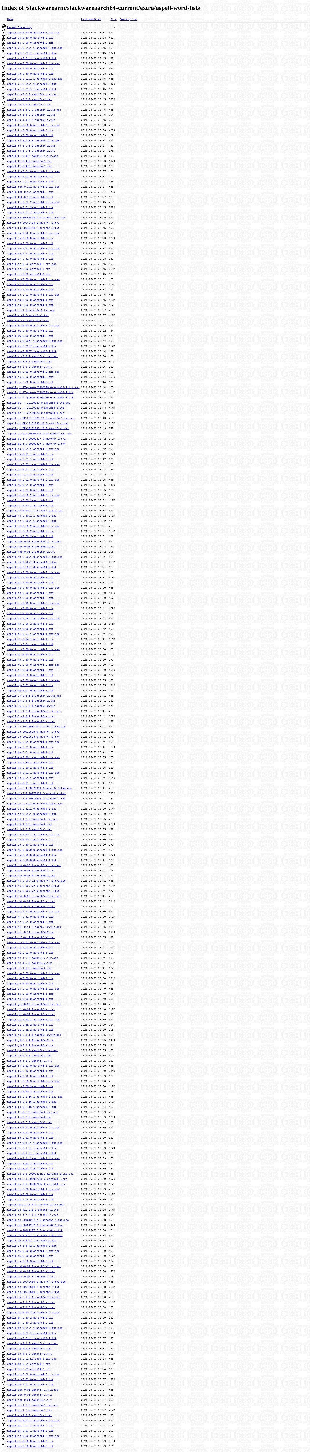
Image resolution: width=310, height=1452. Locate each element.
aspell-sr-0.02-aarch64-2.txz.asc (32, 264)
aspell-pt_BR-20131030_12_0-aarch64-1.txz (38, 423)
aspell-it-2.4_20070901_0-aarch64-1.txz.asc (39, 788)
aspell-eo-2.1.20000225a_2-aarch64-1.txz (37, 1179)
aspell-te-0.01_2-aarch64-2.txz (30, 207)
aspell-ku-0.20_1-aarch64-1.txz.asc (33, 757)
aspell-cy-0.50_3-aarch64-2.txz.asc (33, 1251)
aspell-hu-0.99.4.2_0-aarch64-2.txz (33, 886)
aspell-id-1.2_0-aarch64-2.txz (29, 824)
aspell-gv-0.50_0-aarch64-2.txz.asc (33, 973)
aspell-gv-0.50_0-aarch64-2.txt (30, 983)
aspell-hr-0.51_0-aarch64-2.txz (30, 916)
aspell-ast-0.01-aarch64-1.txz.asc (32, 1389)
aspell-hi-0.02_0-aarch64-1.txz (30, 947)
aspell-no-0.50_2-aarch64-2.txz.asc (33, 495)
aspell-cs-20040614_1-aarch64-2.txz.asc (36, 1281)
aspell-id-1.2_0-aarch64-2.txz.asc (32, 819)
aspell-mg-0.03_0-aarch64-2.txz (30, 685)
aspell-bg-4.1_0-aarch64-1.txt (29, 1353)
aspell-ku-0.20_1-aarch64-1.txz (30, 762)
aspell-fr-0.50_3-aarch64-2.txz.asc (33, 1081)
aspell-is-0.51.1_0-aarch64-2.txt (32, 814)
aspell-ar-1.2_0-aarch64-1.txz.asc (32, 1405)
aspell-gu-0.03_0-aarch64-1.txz (30, 993)
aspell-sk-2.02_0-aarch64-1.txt (30, 305)
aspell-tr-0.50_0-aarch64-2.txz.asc (33, 125)
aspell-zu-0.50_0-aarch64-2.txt (30, 42)
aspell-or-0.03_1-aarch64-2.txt (30, 474)
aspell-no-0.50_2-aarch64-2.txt (30, 505)
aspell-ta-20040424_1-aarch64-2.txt (33, 228)
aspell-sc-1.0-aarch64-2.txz (28, 315)
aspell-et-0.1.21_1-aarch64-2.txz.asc (35, 1143)
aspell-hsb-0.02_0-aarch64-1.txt (31, 906)
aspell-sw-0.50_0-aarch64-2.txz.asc (33, 233)
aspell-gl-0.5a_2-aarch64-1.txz (30, 1024)
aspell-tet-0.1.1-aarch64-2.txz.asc (33, 186)
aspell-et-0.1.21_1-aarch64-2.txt (32, 1153)
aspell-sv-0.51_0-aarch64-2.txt (30, 258)
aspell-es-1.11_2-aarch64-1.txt (30, 1168)
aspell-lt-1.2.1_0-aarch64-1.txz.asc (34, 711)
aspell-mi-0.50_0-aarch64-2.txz (30, 670)
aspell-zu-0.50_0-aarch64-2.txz (30, 37)
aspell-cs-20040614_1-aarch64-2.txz (33, 1286)
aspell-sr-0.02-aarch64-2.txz (28, 269)
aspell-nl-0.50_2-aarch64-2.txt (30, 536)
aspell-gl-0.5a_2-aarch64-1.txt (30, 1029)
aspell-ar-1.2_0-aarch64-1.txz (29, 1410)
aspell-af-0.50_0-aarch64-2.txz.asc (33, 1436)
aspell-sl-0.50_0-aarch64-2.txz (30, 284)
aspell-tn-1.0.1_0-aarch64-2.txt (31, 150)
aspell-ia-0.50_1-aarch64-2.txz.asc (33, 834)
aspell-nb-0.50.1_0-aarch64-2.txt (32, 567)
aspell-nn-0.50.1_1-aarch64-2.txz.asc (35, 510)
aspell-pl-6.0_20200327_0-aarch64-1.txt (36, 443)
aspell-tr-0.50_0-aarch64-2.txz (30, 130)
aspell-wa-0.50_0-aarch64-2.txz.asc (33, 63)
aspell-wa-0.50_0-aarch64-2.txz (30, 68)
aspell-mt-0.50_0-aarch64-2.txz (30, 577)
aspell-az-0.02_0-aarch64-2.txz (30, 1379)
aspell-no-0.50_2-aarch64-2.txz (30, 500)
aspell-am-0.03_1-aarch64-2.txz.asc (33, 1420)
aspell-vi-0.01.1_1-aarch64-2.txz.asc (35, 78)
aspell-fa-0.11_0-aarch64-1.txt (30, 1137)
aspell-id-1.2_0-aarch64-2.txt (29, 829)
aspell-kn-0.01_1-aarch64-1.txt (30, 783)
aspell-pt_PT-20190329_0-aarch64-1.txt (35, 413)
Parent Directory (19, 27)
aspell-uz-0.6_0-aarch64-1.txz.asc (32, 94)
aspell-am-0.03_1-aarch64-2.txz (30, 1425)
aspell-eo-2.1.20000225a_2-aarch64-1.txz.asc (40, 1173)
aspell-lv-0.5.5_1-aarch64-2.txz (31, 700)
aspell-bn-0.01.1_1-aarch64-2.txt (32, 1338)
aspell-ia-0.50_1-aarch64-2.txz (30, 839)
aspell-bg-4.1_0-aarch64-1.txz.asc (32, 1343)
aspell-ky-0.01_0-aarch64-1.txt (30, 752)
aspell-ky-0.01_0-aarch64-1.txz (30, 747)
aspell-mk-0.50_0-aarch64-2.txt (30, 659)
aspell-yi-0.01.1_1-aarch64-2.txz (32, 53)
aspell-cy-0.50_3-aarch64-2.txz (30, 1256)
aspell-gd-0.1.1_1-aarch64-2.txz (31, 1040)
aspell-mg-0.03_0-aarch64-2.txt (30, 690)
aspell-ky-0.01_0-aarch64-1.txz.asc (33, 742)
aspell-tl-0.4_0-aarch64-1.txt (29, 166)
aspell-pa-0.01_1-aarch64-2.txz (30, 454)
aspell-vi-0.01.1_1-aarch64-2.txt (32, 89)
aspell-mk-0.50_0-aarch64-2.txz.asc (33, 649)
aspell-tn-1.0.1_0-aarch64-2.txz (31, 145)
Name (10, 19)
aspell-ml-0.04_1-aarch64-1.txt (30, 644)
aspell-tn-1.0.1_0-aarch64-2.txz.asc (34, 140)
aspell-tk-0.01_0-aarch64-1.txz (30, 176)
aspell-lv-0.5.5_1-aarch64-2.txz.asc (34, 695)
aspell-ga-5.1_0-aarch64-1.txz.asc (32, 1050)
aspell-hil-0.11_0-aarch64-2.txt (31, 937)
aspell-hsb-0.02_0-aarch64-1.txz (31, 901)
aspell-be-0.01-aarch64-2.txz (28, 1364)
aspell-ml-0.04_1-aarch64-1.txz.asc (33, 634)
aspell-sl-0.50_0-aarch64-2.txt (30, 289)
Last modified (91, 19)
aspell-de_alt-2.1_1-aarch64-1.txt (32, 1215)
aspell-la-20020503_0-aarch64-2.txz (33, 731)
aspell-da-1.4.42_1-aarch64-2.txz (32, 1240)
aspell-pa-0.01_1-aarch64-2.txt (30, 459)
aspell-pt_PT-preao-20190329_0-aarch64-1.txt (40, 397)
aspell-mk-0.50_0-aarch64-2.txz (30, 654)
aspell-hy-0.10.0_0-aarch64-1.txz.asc (35, 850)
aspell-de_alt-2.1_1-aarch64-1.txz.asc (35, 1204)
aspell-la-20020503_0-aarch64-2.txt (33, 736)
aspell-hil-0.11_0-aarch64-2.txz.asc (34, 927)
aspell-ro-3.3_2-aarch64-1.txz (29, 361)
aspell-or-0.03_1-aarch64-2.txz (30, 469)
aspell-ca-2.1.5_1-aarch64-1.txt (31, 1307)
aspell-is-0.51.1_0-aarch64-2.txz (32, 808)
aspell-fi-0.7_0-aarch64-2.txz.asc (32, 1112)
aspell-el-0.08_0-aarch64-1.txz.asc (33, 1189)
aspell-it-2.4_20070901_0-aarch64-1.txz (36, 793)
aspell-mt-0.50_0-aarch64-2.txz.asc (33, 572)
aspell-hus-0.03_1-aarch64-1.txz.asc (34, 865)
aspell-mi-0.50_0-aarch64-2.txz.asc (33, 664)
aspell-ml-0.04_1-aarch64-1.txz (30, 639)
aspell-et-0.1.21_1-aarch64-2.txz (32, 1148)
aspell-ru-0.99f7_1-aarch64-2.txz (32, 346)
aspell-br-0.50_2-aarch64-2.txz (30, 1317)
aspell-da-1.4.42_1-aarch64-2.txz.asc (35, 1235)
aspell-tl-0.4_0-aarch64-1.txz (29, 161)
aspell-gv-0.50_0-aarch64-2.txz (30, 978)
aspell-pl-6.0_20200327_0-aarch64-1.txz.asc (39, 433)
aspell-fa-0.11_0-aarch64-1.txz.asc (33, 1127)
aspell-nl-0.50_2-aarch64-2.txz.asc (33, 526)
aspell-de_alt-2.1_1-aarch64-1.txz (32, 1209)
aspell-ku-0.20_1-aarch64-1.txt (30, 767)
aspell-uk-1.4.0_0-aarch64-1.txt (31, 120)
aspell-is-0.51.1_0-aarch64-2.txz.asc (35, 803)
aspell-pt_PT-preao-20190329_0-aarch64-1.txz (40, 392)
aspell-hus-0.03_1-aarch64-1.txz (31, 870)
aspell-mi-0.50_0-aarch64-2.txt (30, 675)
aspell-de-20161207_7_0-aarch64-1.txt (35, 1230)
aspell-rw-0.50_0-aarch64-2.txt (30, 335)
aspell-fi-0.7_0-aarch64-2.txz (29, 1117)
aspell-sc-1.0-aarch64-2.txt (28, 320)
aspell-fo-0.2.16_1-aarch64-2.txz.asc (35, 1096)
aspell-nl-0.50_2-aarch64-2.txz (30, 531)
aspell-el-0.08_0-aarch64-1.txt (30, 1199)
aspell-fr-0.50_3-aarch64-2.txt (30, 1091)
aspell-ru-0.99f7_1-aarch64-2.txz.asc (35, 341)
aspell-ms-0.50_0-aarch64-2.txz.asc (33, 587)
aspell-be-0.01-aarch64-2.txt (28, 1369)
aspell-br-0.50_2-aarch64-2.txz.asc (33, 1312)
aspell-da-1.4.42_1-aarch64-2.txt (32, 1245)
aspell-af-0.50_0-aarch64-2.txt (30, 1446)
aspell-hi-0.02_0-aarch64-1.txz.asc (33, 942)
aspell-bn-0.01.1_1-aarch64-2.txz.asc (35, 1328)
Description (128, 19)
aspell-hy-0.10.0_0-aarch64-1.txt (32, 860)
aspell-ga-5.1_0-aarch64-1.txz (29, 1055)
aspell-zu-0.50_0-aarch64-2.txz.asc (33, 32)
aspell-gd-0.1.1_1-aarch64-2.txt (31, 1045)
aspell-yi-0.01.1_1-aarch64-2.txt (32, 58)
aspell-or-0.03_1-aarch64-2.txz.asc (33, 464)
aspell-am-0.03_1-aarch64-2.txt (30, 1430)
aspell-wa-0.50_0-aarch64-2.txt (30, 73)
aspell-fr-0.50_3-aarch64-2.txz (30, 1086)
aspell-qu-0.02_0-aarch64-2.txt (30, 382)
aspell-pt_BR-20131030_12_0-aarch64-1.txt (38, 428)
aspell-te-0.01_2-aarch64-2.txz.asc (33, 202)
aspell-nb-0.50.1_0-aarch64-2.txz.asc (35, 557)
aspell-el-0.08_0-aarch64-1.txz (30, 1194)
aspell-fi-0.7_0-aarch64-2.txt (29, 1122)
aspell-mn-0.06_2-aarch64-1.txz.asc (33, 618)
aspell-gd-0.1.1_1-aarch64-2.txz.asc (34, 1035)
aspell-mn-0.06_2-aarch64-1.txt (30, 629)
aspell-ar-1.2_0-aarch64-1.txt (29, 1415)
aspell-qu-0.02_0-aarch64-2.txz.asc (33, 371)
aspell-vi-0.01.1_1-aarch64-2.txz (32, 84)
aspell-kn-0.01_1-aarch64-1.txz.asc (33, 772)
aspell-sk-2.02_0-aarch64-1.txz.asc (33, 294)
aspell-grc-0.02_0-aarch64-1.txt (31, 1014)
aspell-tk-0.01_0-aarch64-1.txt (30, 181)
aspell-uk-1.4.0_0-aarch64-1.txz (31, 114)
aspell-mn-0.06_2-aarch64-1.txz (30, 623)
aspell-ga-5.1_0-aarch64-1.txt (29, 1060)
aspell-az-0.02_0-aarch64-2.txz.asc (33, 1374)
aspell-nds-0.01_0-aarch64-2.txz (31, 546)
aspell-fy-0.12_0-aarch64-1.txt (30, 1076)
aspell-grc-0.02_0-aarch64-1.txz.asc (34, 1004)
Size (113, 19)
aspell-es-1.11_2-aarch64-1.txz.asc (33, 1158)
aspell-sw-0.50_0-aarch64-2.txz (30, 238)
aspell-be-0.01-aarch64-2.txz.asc (32, 1358)
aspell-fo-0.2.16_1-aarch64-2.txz (32, 1101)
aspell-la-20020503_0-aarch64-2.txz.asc (36, 726)
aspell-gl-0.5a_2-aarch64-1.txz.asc (33, 1019)
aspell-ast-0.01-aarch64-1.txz (29, 1394)
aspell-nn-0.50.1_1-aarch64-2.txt (32, 521)
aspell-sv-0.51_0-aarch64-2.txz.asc (33, 248)
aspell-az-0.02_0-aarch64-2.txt (30, 1384)
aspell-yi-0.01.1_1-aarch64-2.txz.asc (35, 48)
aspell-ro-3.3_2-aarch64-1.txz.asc (32, 356)
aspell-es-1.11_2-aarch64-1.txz (30, 1163)
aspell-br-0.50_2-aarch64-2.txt (30, 1322)
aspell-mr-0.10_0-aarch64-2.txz (30, 608)
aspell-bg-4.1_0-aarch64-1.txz (29, 1348)
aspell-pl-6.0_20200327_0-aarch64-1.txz (36, 438)
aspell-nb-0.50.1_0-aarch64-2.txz (32, 562)
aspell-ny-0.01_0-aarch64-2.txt (30, 490)
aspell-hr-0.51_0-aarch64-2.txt (30, 922)
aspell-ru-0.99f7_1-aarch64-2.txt (32, 351)
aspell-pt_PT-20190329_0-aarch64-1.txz (35, 407)
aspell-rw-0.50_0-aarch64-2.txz (30, 330)
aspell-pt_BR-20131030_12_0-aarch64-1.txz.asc (41, 418)
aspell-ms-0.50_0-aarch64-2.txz (30, 593)
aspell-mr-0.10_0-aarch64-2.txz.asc (33, 603)
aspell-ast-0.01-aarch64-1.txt (29, 1400)
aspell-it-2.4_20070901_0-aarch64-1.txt (36, 798)
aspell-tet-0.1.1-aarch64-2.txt (30, 197)
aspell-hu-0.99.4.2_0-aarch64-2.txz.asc (36, 880)
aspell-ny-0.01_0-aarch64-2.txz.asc (33, 479)
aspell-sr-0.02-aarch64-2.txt (28, 274)
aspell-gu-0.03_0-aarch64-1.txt (30, 999)
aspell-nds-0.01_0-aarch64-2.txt (31, 551)
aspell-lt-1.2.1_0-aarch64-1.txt (31, 721)
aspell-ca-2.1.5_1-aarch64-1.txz (31, 1302)
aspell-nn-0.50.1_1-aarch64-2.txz (32, 515)
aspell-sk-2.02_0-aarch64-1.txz (30, 300)
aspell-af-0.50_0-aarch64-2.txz (30, 1441)
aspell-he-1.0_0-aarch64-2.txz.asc (32, 957)
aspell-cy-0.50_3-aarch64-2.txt (30, 1261)
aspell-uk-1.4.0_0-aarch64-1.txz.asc (34, 109)
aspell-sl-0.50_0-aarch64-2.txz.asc (33, 279)
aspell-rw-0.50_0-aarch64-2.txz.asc (33, 325)
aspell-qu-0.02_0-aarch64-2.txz (30, 377)
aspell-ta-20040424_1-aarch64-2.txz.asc (36, 217)
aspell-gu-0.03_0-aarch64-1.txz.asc (33, 988)
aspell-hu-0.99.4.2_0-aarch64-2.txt (33, 891)
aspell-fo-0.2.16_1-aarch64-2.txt (32, 1107)
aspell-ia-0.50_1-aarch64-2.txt (30, 844)
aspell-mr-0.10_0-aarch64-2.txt (30, 613)
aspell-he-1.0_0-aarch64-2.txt (29, 968)
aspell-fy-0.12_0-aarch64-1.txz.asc (33, 1065)
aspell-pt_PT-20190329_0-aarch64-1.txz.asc (38, 402)
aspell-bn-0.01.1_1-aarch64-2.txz (32, 1333)
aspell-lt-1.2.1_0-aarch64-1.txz (31, 716)
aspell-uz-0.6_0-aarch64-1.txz (29, 99)
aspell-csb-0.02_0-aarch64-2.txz (31, 1271)
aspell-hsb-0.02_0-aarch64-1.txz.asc (34, 896)
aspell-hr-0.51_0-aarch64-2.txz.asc (33, 911)
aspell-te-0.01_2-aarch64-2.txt (30, 212)
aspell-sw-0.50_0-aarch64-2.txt (30, 243)
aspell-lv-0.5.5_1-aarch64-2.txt (31, 706)
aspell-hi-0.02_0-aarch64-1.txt (30, 952)
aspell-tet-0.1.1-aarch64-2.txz (30, 192)
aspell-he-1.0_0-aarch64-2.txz (29, 963)
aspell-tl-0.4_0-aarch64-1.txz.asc (32, 156)
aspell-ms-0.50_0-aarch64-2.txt (30, 598)
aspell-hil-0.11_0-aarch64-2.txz (31, 932)
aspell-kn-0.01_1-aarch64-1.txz (30, 778)
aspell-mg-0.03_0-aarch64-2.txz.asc (33, 680)
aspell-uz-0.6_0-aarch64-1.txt (29, 104)
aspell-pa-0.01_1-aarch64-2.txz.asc (33, 449)
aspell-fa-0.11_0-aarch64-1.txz (30, 1132)
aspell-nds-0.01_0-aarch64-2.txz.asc (34, 541)
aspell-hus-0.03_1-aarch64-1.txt (31, 875)
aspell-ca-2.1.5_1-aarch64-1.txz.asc (34, 1297)
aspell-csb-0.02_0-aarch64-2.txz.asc (34, 1266)
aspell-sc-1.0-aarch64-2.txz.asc (31, 310)
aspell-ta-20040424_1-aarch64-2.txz (33, 222)
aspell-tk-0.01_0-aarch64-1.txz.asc (33, 171)
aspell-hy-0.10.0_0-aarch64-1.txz (32, 855)
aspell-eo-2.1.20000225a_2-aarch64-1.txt (37, 1184)
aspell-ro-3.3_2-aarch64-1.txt (29, 366)
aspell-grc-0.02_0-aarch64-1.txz (31, 1009)
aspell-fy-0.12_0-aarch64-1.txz (30, 1071)
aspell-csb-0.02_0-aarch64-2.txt (31, 1276)
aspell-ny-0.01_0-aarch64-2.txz (30, 485)
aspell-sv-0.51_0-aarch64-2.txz (30, 253)
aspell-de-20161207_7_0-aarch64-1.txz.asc (38, 1220)
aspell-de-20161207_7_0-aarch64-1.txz (35, 1225)
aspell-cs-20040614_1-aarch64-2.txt (33, 1292)
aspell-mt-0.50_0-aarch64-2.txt (30, 582)
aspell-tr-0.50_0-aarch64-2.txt (30, 135)
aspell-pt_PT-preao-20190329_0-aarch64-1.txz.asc (43, 387)
